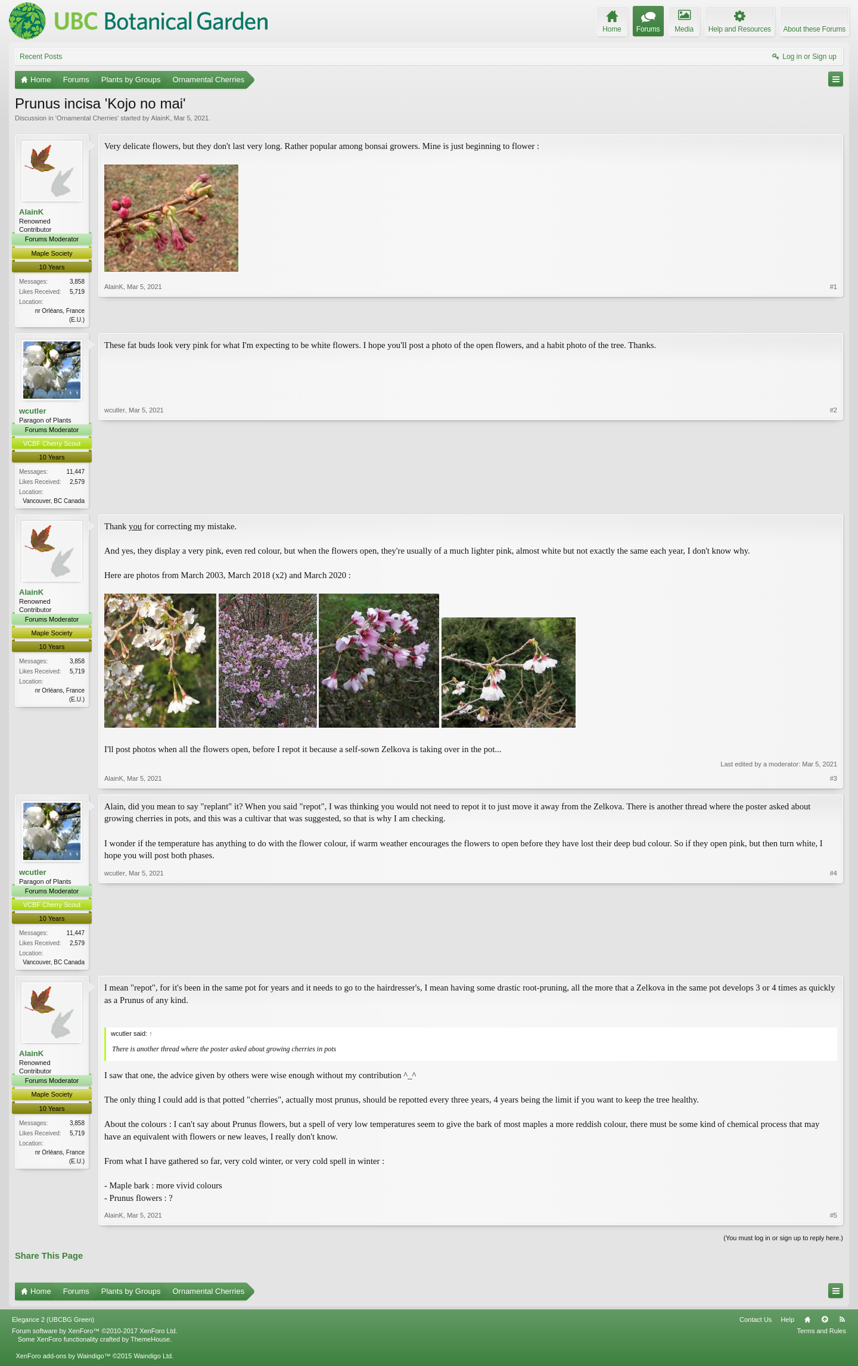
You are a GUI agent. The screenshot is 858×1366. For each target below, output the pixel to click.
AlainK (160, 118)
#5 (833, 1218)
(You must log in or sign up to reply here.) (783, 1240)
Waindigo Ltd (152, 1358)
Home (807, 1322)
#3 (833, 780)
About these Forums (814, 29)
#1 (833, 317)
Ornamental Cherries (87, 118)
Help (787, 1322)
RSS (842, 1322)
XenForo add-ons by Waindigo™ (62, 1358)
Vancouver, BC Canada (54, 502)
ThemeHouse (150, 1342)
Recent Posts (41, 56)
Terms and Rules (821, 1333)
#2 (833, 500)
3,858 (77, 281)
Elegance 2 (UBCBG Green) (53, 1322)
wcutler (32, 411)
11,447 (75, 473)
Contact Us (755, 1322)
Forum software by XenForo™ (95, 1333)
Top (824, 1322)
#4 (833, 962)
